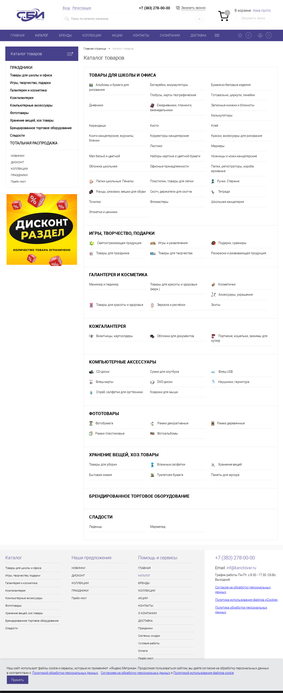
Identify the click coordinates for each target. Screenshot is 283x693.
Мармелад (157, 526)
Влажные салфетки (167, 465)
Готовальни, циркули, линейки (233, 95)
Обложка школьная (103, 166)
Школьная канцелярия (227, 202)
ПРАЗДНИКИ (19, 175)
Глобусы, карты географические (173, 95)
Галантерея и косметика (118, 274)
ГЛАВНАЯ (18, 35)
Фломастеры (159, 202)
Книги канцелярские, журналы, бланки (111, 138)
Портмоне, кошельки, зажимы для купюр (239, 338)
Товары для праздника (109, 253)
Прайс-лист (18, 181)
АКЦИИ (117, 35)
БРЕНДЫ (65, 35)
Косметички (223, 284)
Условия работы (149, 643)
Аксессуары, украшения (232, 295)
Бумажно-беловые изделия (231, 85)
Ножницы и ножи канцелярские (234, 156)
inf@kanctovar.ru (241, 567)
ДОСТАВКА (198, 35)
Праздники (145, 628)
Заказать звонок (193, 8)
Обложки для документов (172, 336)
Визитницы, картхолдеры (111, 336)
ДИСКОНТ (17, 162)
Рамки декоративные (169, 423)
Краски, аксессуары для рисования (236, 136)
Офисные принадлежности (169, 166)
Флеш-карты (101, 382)
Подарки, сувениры (229, 243)
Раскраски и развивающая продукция (238, 253)
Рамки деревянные (228, 423)
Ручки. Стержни (225, 181)
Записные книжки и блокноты (232, 105)
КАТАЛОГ (41, 35)
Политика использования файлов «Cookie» (246, 600)
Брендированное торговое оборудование (139, 496)
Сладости (101, 516)
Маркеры (218, 146)
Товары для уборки (103, 464)
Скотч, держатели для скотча (171, 191)
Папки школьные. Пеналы (111, 181)
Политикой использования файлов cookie (203, 673)
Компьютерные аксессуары (122, 361)
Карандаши (97, 125)
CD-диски (99, 372)
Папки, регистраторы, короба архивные (232, 169)
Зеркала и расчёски (167, 305)
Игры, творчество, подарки (122, 233)
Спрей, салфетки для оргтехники (116, 392)
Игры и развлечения (169, 243)
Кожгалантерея (107, 326)
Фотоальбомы (164, 433)
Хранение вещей (226, 465)
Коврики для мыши (164, 392)
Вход (66, 8)
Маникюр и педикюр (104, 284)
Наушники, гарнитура (230, 382)
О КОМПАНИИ (170, 35)
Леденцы (95, 526)
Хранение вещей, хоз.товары (124, 454)
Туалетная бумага (166, 475)
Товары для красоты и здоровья (116, 305)
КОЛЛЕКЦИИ (91, 35)
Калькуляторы (222, 115)
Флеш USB (222, 372)
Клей (214, 125)
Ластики (156, 146)
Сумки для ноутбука (164, 371)
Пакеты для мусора (225, 475)
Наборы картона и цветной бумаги (175, 156)
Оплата (143, 650)
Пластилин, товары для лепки (171, 181)
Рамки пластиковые (106, 433)
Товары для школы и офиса (122, 75)
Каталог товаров (42, 54)
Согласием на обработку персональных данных (135, 673)
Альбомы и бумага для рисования (109, 87)
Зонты (215, 305)
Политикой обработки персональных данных (65, 673)
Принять (17, 680)
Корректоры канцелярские (169, 136)
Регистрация (82, 8)
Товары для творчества (171, 253)
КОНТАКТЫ (141, 35)
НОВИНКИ (17, 155)
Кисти (154, 125)
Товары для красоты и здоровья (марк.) (173, 287)
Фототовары (104, 413)
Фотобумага (101, 423)
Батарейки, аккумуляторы (169, 85)
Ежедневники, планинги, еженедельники (171, 107)
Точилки (95, 202)
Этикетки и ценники (103, 212)
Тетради (220, 192)
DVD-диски (161, 382)
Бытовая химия (100, 475)
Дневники (96, 105)
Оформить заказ (253, 18)
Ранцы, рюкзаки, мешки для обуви (117, 192)
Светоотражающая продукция (115, 243)
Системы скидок (149, 635)
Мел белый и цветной (104, 156)
